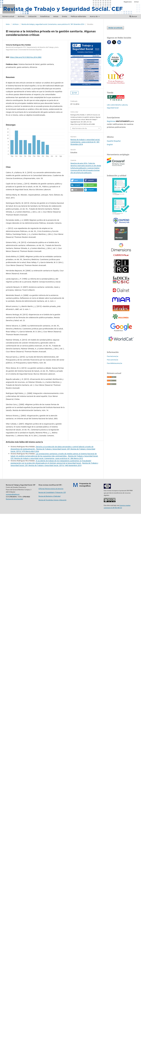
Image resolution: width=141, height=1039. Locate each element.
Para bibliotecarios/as (114, 363)
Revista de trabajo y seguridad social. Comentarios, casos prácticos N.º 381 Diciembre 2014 (53, 24)
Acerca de (94, 16)
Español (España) (114, 141)
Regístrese (111, 121)
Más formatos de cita (79, 128)
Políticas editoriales (78, 16)
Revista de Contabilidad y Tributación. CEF (52, 492)
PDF (75, 93)
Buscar (133, 16)
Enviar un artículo (115, 28)
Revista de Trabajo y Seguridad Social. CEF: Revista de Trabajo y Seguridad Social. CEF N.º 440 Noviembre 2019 (54, 464)
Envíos (64, 16)
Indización (32, 16)
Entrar (136, 2)
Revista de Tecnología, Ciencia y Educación (52, 500)
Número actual (8, 16)
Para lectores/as (112, 356)
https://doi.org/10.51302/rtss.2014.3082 (25, 57)
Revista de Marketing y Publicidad (49, 496)
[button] (76, 180)
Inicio (8, 24)
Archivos (21, 16)
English (110, 144)
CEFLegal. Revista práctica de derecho (51, 489)
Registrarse (128, 2)
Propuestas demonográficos (85, 484)
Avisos (55, 16)
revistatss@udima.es (13, 494)
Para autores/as (112, 360)
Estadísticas (45, 16)
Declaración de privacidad (14, 499)
